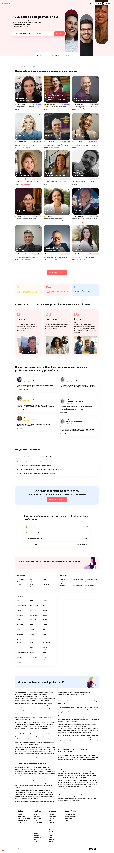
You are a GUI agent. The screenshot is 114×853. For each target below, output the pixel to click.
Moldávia (32, 639)
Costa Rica (32, 613)
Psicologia (62, 585)
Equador (45, 615)
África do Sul (20, 600)
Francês (36, 826)
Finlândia (19, 621)
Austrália (32, 602)
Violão (35, 824)
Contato (67, 820)
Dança (35, 841)
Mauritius (32, 637)
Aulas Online (21, 822)
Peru (18, 647)
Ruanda (44, 652)
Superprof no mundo (23, 820)
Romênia (32, 652)
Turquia (32, 659)
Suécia (44, 654)
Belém (31, 579)
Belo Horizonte (20, 579)
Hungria (19, 627)
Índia (31, 627)
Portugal (19, 649)
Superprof (17, 66)
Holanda (32, 624)
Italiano (36, 833)
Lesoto (31, 632)
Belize (44, 605)
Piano (35, 831)
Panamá (19, 644)
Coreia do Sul (20, 613)
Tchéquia (19, 659)
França (31, 621)
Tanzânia (45, 657)
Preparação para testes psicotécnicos (91, 582)
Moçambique (20, 639)
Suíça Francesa (33, 657)
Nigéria (31, 642)
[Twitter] (92, 849)
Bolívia (18, 608)
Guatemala (20, 624)
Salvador (19, 586)
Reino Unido (45, 649)
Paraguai (45, 644)
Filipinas (45, 619)
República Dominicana (22, 652)
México (44, 637)
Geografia (36, 829)
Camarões (45, 608)
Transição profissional (91, 579)
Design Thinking (89, 588)
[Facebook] (90, 849)
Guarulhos (51, 837)
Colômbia (45, 610)
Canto (35, 820)
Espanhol (36, 827)
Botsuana (32, 608)
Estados (20, 824)
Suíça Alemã (20, 657)
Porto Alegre (20, 584)
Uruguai (19, 662)
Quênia (31, 649)
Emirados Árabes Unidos (34, 616)
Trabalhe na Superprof (24, 826)
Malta (44, 634)
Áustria (44, 602)
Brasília (44, 579)
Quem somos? (21, 814)
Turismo (75, 588)
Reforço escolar (38, 822)
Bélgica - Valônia (34, 605)
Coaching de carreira (78, 579)
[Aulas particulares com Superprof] (6, 3)
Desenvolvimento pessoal (26, 66)
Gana (44, 621)
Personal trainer (38, 818)
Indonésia (45, 627)
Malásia (32, 634)
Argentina (19, 602)
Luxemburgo (20, 634)
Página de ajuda (69, 818)
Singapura (32, 654)
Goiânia (51, 835)
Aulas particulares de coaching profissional (41, 66)
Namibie (45, 639)
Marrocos (19, 637)
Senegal (19, 654)
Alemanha (45, 600)
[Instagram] (95, 849)
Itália (44, 629)
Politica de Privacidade (24, 818)
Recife (31, 584)
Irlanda (19, 629)
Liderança (62, 579)
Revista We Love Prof (70, 814)
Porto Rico (45, 647)
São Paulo (32, 586)
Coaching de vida (90, 585)
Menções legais (22, 816)
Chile (31, 610)
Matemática (37, 816)
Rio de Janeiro (46, 584)
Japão (18, 632)
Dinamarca (45, 613)
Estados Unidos (33, 619)
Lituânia (45, 632)
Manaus (44, 581)
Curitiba (19, 581)
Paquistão (32, 644)
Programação (37, 837)
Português (36, 835)
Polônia (31, 647)
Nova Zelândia (46, 642)
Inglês (35, 814)
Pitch (74, 581)
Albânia (32, 600)
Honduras (45, 624)
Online (44, 586)
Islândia (32, 629)
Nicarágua (19, 642)
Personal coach (63, 588)
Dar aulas (98, 3)
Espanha (19, 619)
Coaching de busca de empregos (65, 582)
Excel (35, 839)
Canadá (19, 610)
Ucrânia (44, 659)
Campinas (51, 839)
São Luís (51, 841)
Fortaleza (32, 581)
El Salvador (20, 615)
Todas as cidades (53, 843)
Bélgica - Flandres (21, 605)
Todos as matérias (38, 843)
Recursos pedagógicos (70, 816)
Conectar (107, 3)
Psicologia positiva (77, 585)
